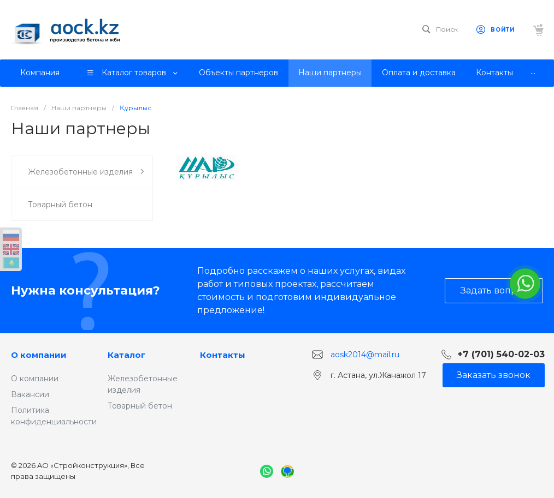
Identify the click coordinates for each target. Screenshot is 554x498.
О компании (39, 355)
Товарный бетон (140, 406)
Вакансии (30, 394)
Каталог (126, 355)
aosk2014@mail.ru (365, 354)
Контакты (222, 355)
